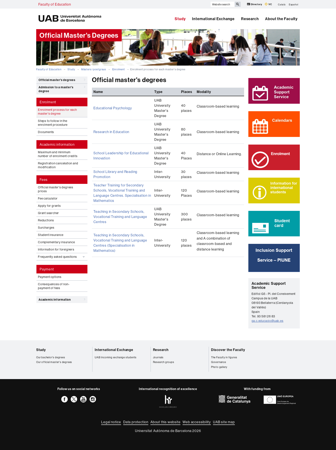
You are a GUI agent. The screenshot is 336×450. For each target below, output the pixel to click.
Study (180, 18)
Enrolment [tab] (48, 102)
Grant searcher (48, 213)
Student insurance (50, 235)
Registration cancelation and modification (58, 165)
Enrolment (118, 69)
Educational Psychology (112, 108)
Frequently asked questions (62, 257)
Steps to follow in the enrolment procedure (53, 123)
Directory (254, 4)
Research (250, 18)
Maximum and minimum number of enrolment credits (58, 154)
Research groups (163, 362)
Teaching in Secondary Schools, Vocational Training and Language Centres (120, 216)
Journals (158, 357)
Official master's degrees (62, 79)
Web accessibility (197, 422)
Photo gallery (219, 367)
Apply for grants (49, 206)
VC (268, 4)
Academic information (62, 299)
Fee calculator (48, 198)
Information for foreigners (56, 249)
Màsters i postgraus (93, 69)
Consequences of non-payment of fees (54, 286)
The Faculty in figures (224, 357)
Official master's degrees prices (55, 189)
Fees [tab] (44, 179)
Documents (46, 132)
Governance (218, 362)
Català (282, 4)
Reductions (46, 220)
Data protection (135, 422)
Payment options (50, 277)
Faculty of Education (54, 4)
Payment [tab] (47, 269)
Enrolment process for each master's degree (57, 112)
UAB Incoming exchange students (115, 357)
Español (293, 4)
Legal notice (111, 422)
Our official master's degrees (54, 362)
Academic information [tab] (57, 144)
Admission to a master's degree (62, 88)
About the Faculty (281, 18)
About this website (165, 422)
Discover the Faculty (228, 350)
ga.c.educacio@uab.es (268, 321)
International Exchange (213, 18)
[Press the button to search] (238, 4)
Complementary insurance (56, 242)
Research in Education (111, 132)
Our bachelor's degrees (50, 357)
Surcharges (46, 228)
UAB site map (224, 422)
